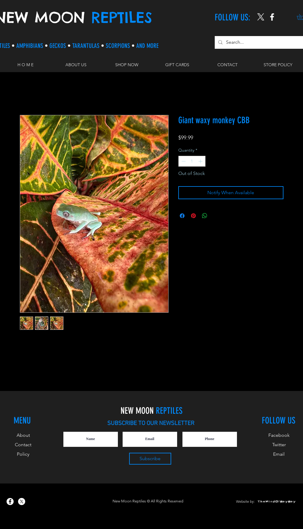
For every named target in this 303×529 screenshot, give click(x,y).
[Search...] (259, 42)
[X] (261, 17)
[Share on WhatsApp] (204, 215)
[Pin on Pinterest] (193, 215)
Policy (23, 454)
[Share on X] (215, 215)
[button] (126, 64)
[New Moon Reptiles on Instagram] (272, 17)
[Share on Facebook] (182, 215)
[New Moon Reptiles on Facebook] (10, 501)
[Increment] (201, 161)
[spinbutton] (192, 161)
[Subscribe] (150, 459)
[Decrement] (183, 161)
